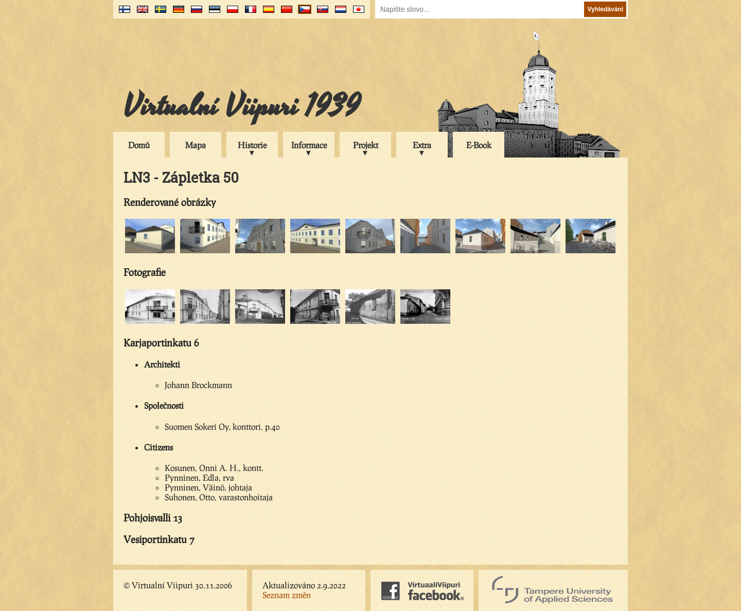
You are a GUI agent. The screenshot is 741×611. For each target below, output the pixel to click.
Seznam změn (286, 595)
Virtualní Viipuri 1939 (241, 106)
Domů (139, 145)
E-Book (478, 145)
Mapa (195, 145)
